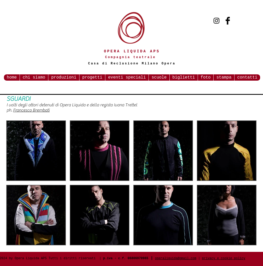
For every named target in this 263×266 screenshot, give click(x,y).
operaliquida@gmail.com (175, 258)
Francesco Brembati (31, 110)
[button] (36, 150)
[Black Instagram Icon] (216, 21)
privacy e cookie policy (223, 258)
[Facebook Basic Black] (228, 21)
